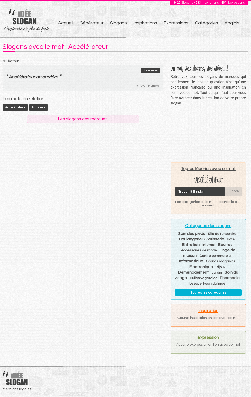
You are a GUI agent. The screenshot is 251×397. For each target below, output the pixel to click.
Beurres (225, 245)
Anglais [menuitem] (232, 23)
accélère (38, 107)
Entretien (191, 245)
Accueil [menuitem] (65, 23)
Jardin (217, 272)
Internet (208, 245)
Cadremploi (151, 70)
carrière (50, 77)
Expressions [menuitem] (176, 23)
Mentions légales (17, 389)
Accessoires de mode (199, 250)
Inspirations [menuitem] (145, 23)
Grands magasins (220, 261)
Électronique (201, 267)
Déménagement (193, 272)
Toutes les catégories (208, 292)
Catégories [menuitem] (206, 23)
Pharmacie (230, 278)
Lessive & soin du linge (207, 283)
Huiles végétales (203, 278)
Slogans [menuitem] (118, 23)
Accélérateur (22, 77)
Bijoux (220, 267)
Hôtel (231, 239)
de (38, 77)
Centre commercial (215, 256)
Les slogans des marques (83, 119)
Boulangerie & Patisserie (201, 239)
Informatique (191, 261)
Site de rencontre (222, 234)
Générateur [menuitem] (92, 23)
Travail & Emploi (149, 85)
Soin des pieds (191, 234)
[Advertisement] (208, 134)
